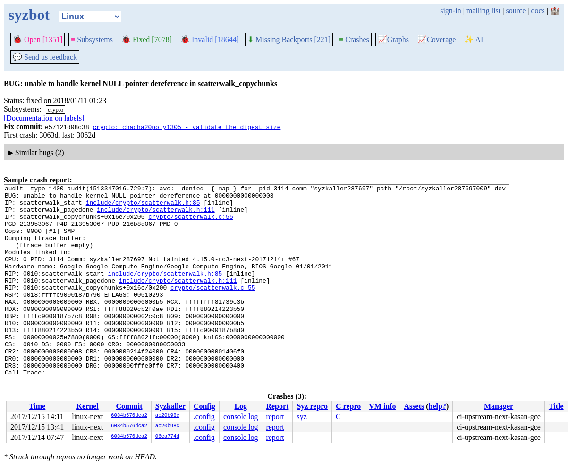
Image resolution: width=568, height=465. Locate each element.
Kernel (87, 406)
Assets (414, 406)
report (275, 417)
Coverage (436, 39)
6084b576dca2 (129, 416)
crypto (55, 109)
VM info (382, 406)
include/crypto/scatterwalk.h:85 (143, 206)
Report (277, 406)
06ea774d (167, 436)
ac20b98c (167, 416)
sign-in (450, 11)
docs (537, 11)
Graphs (393, 39)
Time (37, 406)
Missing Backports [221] (289, 39)
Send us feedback (45, 57)
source (516, 11)
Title (556, 406)
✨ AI (473, 39)
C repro (348, 406)
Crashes (354, 39)
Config (204, 406)
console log (240, 417)
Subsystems (92, 39)
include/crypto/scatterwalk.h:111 (156, 215)
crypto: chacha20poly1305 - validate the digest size (186, 126)
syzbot (29, 14)
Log (240, 406)
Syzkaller (170, 406)
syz (301, 417)
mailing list (483, 11)
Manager (498, 406)
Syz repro (312, 406)
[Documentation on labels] (44, 118)
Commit (129, 406)
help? (437, 406)
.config (204, 417)
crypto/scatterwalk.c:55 (190, 223)
